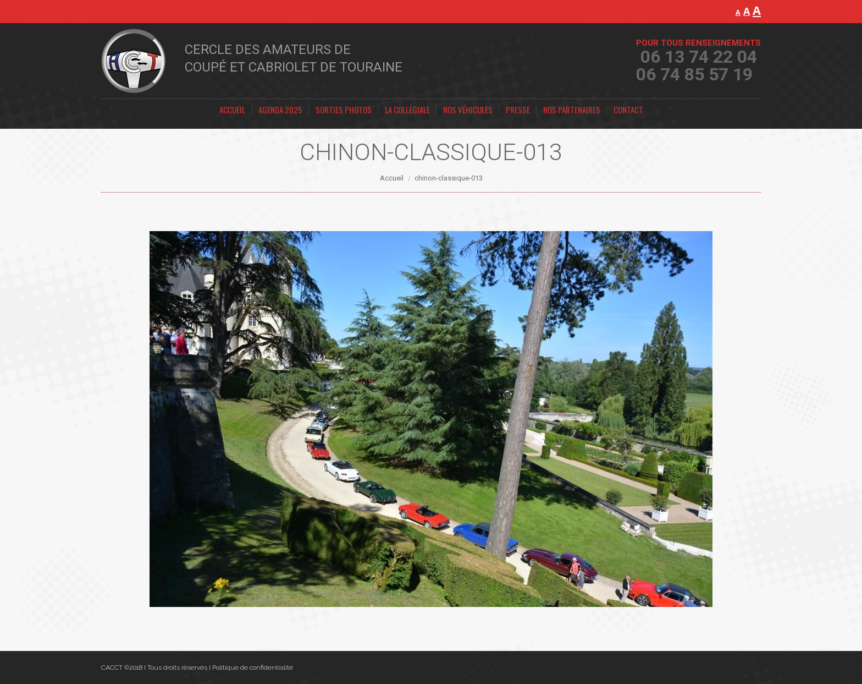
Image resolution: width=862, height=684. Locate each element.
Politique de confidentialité (252, 667)
